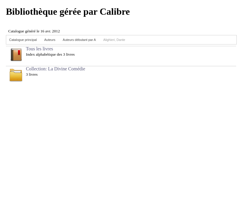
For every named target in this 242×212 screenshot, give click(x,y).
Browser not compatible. (50, 29)
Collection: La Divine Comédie (55, 68)
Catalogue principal (23, 40)
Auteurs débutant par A (79, 40)
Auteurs (49, 40)
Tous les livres (39, 48)
